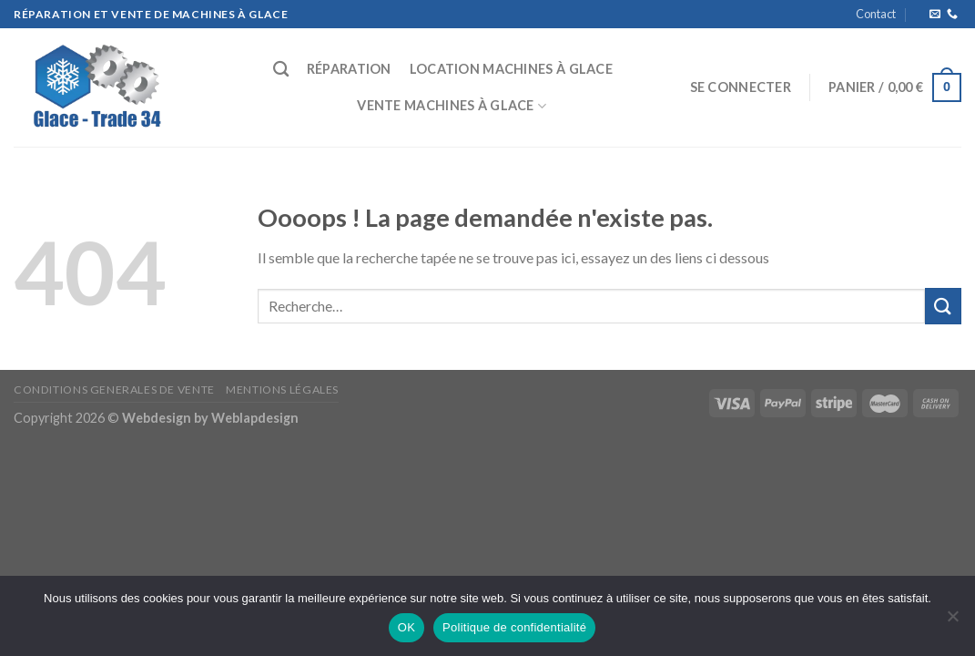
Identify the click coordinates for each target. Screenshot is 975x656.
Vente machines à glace (451, 106)
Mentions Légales (282, 389)
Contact (876, 13)
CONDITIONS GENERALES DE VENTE (114, 389)
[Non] (952, 621)
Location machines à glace (511, 69)
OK (406, 627)
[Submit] (943, 305)
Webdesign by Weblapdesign (210, 417)
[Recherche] (281, 69)
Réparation (349, 69)
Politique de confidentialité (514, 627)
